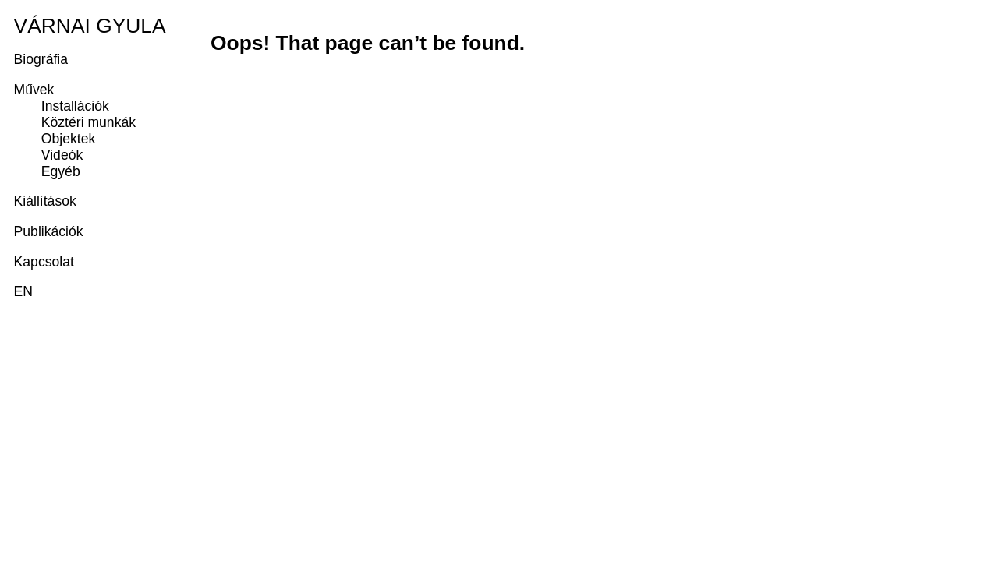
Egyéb (60, 171)
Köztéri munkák (88, 122)
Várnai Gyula (90, 25)
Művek (34, 89)
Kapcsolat (44, 262)
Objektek (68, 138)
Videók (62, 155)
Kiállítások (45, 201)
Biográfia (41, 59)
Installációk (75, 106)
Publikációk (48, 231)
